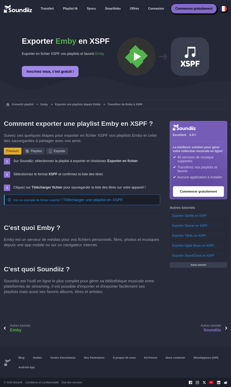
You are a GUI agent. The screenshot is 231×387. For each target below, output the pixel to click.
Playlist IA (70, 8)
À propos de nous (124, 357)
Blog (21, 357)
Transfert (47, 8)
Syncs (91, 8)
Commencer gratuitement (193, 8)
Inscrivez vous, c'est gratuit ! (50, 71)
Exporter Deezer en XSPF (190, 225)
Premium (13, 151)
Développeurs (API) (206, 357)
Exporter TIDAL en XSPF (189, 235)
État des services (72, 382)
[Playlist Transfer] (18, 9)
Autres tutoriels (198, 265)
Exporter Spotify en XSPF (189, 215)
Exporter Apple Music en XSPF (193, 245)
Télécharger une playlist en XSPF (93, 200)
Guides (37, 357)
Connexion (156, 8)
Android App (26, 367)
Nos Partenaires (94, 357)
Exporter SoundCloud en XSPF (193, 255)
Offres (134, 8)
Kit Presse (150, 357)
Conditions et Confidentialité (42, 382)
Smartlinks (113, 8)
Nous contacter (175, 357)
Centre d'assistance (63, 357)
